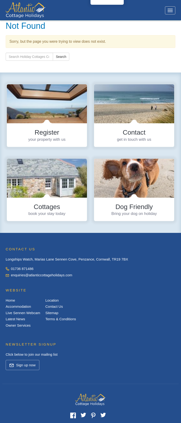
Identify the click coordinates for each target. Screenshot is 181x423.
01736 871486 (19, 269)
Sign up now (22, 365)
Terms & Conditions (60, 319)
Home (10, 300)
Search (61, 57)
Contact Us (54, 306)
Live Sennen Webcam (23, 313)
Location (52, 300)
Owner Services (18, 325)
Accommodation (18, 306)
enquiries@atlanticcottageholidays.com (39, 275)
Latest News (15, 319)
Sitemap (51, 313)
